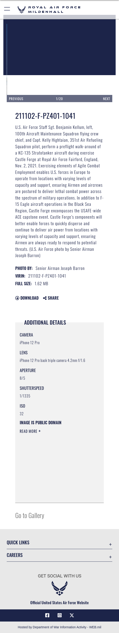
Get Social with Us (59, 576)
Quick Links (18, 542)
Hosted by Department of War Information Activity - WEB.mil (59, 627)
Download (27, 298)
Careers (15, 555)
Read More (29, 431)
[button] (7, 9)
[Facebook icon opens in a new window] (47, 615)
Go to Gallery (29, 515)
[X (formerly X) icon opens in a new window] (71, 615)
